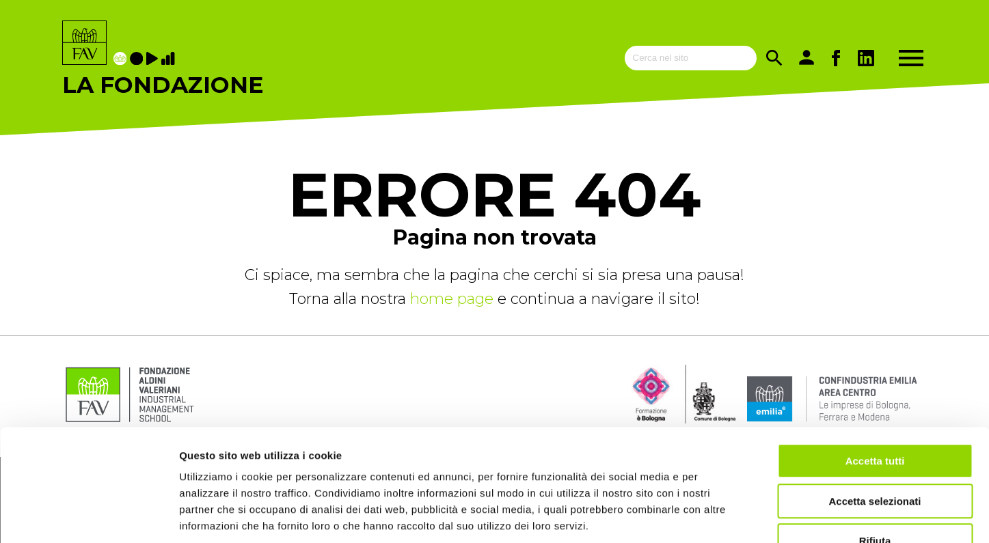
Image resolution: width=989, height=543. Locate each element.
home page (454, 299)
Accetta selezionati (874, 416)
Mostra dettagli (719, 516)
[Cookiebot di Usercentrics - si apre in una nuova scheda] (88, 516)
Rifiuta (875, 456)
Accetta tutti (875, 376)
